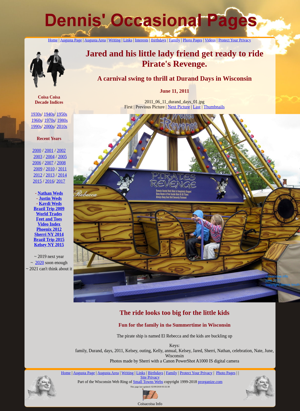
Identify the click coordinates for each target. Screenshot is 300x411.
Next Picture (179, 106)
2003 (37, 156)
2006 (36, 162)
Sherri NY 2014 (48, 234)
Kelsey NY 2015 (49, 244)
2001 (49, 150)
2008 (61, 162)
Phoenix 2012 (49, 229)
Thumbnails (214, 106)
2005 (62, 156)
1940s (49, 114)
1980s (62, 120)
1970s (49, 120)
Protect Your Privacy (234, 40)
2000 (36, 150)
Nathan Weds (50, 193)
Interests (141, 40)
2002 (61, 150)
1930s (36, 114)
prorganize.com (210, 382)
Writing (115, 40)
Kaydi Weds (50, 203)
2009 (38, 169)
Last (196, 106)
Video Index (49, 224)
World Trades (49, 213)
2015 (37, 181)
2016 (49, 181)
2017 (60, 181)
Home (53, 40)
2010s (62, 126)
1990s (36, 126)
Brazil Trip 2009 (49, 208)
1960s (36, 120)
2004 (50, 156)
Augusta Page (71, 40)
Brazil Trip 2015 (49, 239)
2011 (62, 169)
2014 (62, 175)
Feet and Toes (49, 219)
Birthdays (158, 40)
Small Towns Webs (148, 382)
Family (174, 40)
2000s (49, 126)
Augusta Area (95, 40)
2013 (50, 175)
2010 (50, 169)
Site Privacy (150, 377)
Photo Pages (192, 40)
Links (127, 40)
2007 (49, 162)
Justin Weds (50, 198)
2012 (37, 175)
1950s (62, 114)
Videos (210, 40)
